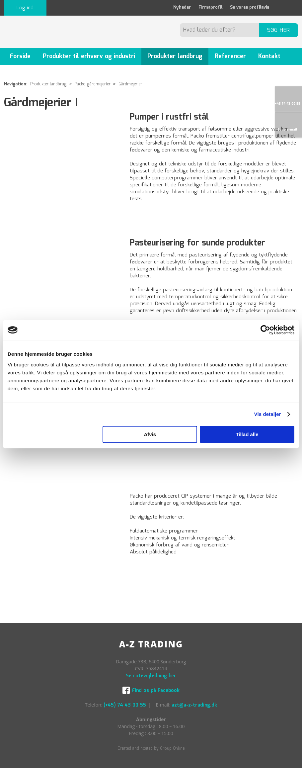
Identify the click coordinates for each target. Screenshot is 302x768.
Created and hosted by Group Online (151, 748)
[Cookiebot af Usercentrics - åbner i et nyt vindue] (265, 330)
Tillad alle (247, 434)
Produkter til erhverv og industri (89, 56)
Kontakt (269, 56)
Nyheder (182, 7)
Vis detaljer (267, 414)
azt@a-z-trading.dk (194, 705)
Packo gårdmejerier (93, 84)
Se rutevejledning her (151, 676)
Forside (20, 56)
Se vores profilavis (249, 7)
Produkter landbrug (174, 56)
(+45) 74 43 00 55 (125, 705)
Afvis (150, 434)
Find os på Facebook (156, 690)
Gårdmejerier (130, 84)
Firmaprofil (210, 7)
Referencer (230, 56)
